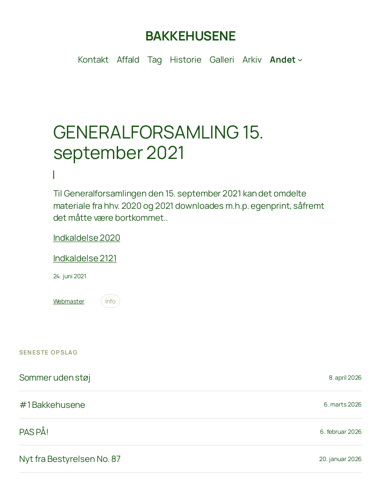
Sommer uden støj (54, 377)
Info (110, 301)
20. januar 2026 (340, 459)
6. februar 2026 (341, 431)
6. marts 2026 (343, 404)
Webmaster (68, 301)
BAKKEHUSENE (190, 35)
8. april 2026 (345, 377)
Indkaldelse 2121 (85, 258)
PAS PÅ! (34, 432)
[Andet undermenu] (286, 59)
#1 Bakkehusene (52, 405)
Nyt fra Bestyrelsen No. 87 (70, 459)
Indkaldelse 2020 (86, 237)
